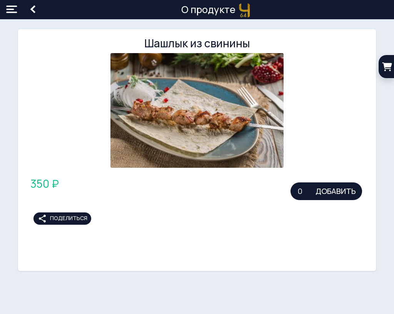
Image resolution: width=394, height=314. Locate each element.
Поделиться (62, 218)
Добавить (336, 191)
